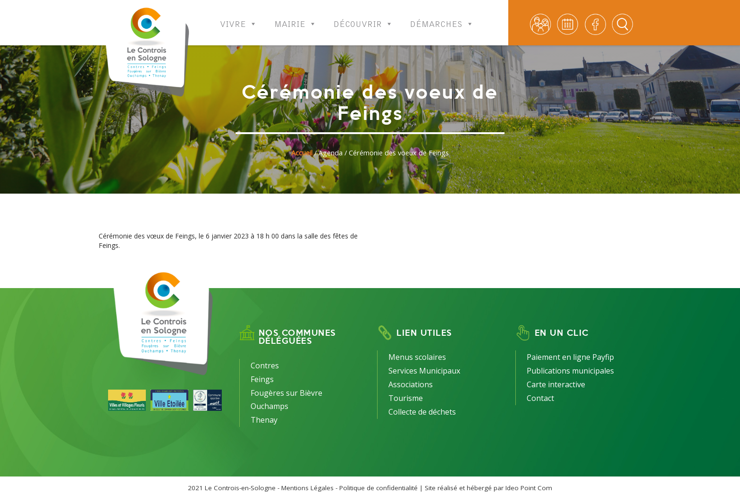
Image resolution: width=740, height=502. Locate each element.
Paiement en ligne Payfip (570, 357)
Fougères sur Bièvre (286, 393)
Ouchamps (269, 406)
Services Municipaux (424, 371)
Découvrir (363, 18)
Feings (262, 379)
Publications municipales (570, 371)
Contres (265, 365)
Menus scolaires (417, 357)
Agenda (331, 152)
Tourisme (405, 398)
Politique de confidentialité (378, 488)
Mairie (295, 18)
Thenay (264, 420)
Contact (540, 398)
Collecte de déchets (422, 412)
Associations (410, 384)
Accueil (301, 152)
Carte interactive (556, 384)
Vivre (238, 18)
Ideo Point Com (528, 488)
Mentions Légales (307, 488)
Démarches (442, 18)
